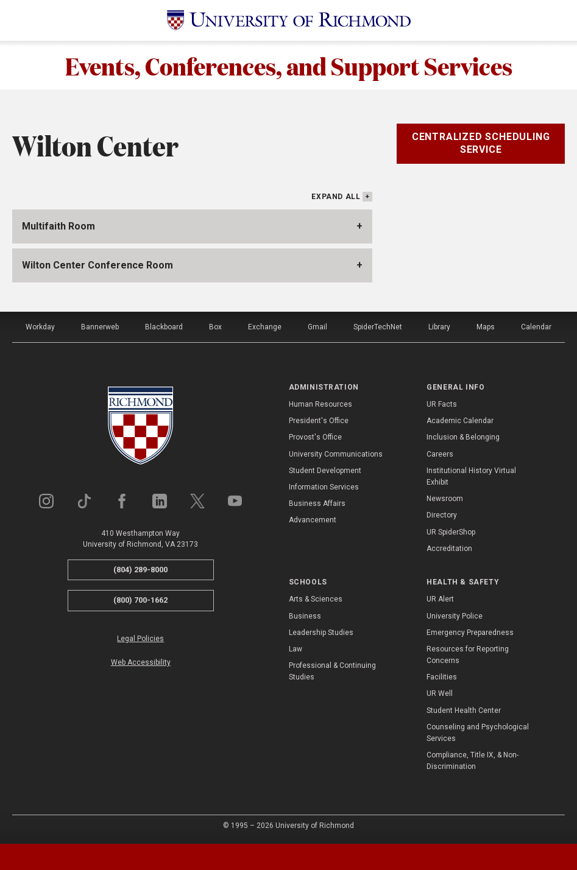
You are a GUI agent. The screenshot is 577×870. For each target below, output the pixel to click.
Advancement (312, 520)
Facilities (442, 677)
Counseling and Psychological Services (478, 733)
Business (305, 616)
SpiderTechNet (377, 327)
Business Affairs (317, 503)
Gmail (317, 327)
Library (439, 327)
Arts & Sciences (315, 599)
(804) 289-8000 (140, 569)
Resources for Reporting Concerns (468, 655)
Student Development (325, 470)
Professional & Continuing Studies (332, 671)
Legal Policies (140, 638)
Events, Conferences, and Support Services (288, 65)
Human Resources (320, 404)
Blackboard (164, 327)
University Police (455, 616)
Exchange (264, 327)
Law (295, 649)
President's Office (319, 420)
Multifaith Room (58, 226)
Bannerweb (100, 327)
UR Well (440, 693)
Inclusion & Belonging (463, 437)
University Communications (336, 454)
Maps (485, 327)
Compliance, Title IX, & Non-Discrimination (473, 761)
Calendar (536, 327)
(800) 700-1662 (140, 600)
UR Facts (442, 404)
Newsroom (445, 498)
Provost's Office (315, 437)
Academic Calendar (460, 420)
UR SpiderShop (451, 532)
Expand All (335, 196)
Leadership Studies (321, 632)
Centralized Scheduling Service (481, 143)
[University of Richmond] (289, 20)
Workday (40, 327)
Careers (440, 454)
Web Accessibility (141, 662)
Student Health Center (464, 710)
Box (215, 327)
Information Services (324, 487)
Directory (442, 515)
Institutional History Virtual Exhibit (471, 476)
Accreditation (449, 548)
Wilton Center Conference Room (97, 265)
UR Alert (440, 599)
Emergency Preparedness (470, 632)
